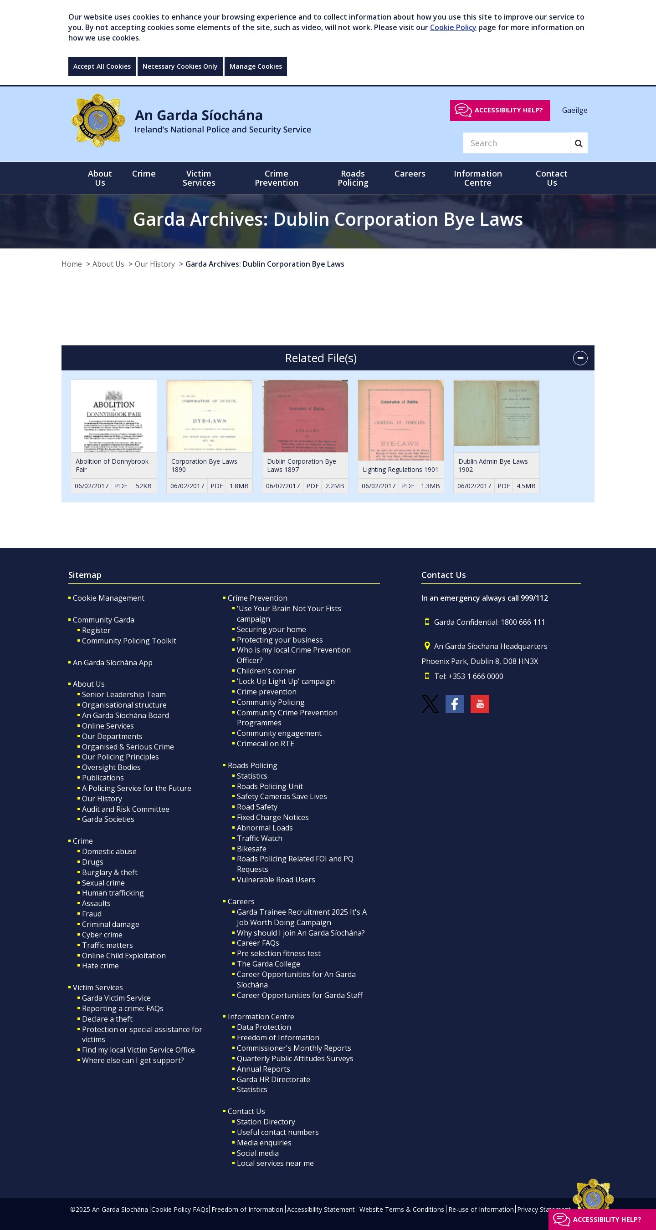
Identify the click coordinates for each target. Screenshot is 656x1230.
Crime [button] (144, 173)
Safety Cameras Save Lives (282, 796)
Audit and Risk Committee (125, 809)
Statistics (252, 776)
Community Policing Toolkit (129, 641)
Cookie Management (108, 598)
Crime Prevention (257, 598)
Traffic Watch (259, 838)
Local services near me (275, 1163)
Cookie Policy (453, 27)
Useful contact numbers (278, 1132)
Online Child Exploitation (124, 956)
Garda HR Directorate (273, 1079)
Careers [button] (410, 173)
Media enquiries (264, 1143)
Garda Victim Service (116, 998)
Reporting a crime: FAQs (123, 1008)
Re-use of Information (481, 1209)
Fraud (92, 914)
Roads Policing (252, 765)
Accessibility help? (509, 110)
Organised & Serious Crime (128, 747)
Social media (258, 1153)
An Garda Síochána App (113, 663)
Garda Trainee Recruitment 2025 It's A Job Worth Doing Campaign (302, 917)
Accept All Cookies (102, 66)
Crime (83, 841)
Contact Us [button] (552, 178)
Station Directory (266, 1122)
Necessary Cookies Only (180, 66)
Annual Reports (263, 1069)
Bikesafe (251, 849)
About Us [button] (100, 178)
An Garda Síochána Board (125, 715)
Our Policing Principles (120, 757)
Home (72, 264)
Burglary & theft (110, 872)
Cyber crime (102, 935)
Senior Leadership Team (124, 694)
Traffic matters (107, 945)
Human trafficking (113, 893)
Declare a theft (107, 1019)
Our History (155, 264)
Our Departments (112, 736)
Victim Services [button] (199, 178)
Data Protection (264, 1027)
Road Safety (257, 807)
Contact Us (246, 1111)
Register (96, 630)
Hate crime (100, 966)
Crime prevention (267, 692)
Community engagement (279, 733)
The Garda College (268, 964)
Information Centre (261, 1017)
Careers (241, 901)
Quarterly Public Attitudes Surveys (295, 1058)
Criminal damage (110, 924)
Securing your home (271, 629)
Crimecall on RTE (265, 744)
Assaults (96, 903)
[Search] (516, 142)
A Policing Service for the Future (136, 788)
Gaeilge (575, 110)
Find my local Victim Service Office (138, 1050)
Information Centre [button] (478, 178)
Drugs (92, 862)
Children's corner (266, 671)
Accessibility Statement (321, 1209)
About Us (108, 264)
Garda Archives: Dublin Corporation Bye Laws (264, 264)
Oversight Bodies (111, 767)
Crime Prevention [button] (276, 178)
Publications (103, 778)
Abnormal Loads (265, 828)
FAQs (201, 1209)
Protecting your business (280, 640)
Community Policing (271, 702)
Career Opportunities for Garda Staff (300, 995)
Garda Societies (108, 819)
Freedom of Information (278, 1038)
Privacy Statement (544, 1209)
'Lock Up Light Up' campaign (286, 681)
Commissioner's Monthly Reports (294, 1048)
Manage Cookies (256, 66)
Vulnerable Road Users (276, 880)
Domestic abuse (109, 851)
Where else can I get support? (133, 1060)
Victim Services (98, 987)
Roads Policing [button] (353, 178)
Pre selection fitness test (279, 953)
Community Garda (103, 620)
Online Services (108, 726)
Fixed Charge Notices (273, 817)
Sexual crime (103, 883)
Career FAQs (258, 943)
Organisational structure (124, 705)
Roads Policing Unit (270, 786)
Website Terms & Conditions (401, 1209)
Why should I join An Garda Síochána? (301, 933)
